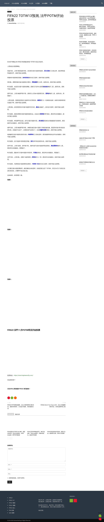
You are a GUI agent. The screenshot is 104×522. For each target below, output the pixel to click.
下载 (51, 3)
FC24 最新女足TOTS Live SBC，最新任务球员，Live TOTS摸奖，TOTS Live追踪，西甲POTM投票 (16, 433)
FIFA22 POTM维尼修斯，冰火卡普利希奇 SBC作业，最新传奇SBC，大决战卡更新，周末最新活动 (20, 406)
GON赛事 (44, 3)
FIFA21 (11, 498)
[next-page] (11, 438)
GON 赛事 (11, 513)
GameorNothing (12, 23)
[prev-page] (8, 438)
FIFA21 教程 (12, 503)
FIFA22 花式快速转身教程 (86, 111)
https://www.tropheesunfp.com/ (23, 375)
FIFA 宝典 (11, 510)
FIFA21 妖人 (12, 508)
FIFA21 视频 (12, 505)
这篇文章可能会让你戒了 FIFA (87, 138)
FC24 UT (7, 3)
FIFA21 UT (11, 500)
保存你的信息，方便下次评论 (16, 478)
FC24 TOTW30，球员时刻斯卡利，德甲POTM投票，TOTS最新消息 (87, 43)
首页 (8, 9)
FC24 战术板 (15, 3)
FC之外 (31, 3)
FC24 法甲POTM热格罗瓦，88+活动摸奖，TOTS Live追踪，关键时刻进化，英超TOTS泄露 (36, 433)
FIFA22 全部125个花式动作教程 (87, 70)
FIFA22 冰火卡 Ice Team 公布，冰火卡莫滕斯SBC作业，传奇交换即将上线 (53, 405)
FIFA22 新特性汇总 (84, 130)
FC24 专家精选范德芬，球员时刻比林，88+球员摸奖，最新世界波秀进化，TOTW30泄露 (88, 52)
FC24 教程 (24, 3)
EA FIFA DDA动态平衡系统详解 (87, 154)
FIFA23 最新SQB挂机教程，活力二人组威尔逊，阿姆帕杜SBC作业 (87, 95)
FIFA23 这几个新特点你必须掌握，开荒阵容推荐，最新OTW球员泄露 (87, 104)
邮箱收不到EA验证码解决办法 (87, 162)
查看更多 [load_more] (83, 59)
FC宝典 (38, 3)
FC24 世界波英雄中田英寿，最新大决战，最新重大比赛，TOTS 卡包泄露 (88, 35)
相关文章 (10, 414)
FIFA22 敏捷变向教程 (84, 78)
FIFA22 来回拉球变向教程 (86, 86)
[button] (102, 3)
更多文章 (17, 414)
